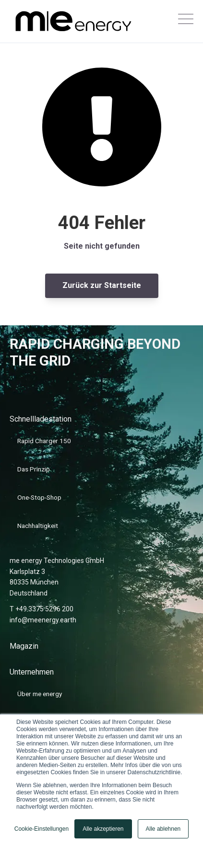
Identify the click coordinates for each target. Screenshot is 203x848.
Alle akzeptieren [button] (103, 828)
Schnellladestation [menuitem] (41, 419)
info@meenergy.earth (43, 620)
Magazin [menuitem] (24, 646)
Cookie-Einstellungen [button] (41, 828)
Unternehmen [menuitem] (32, 671)
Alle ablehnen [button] (163, 828)
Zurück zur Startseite (101, 285)
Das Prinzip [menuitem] (33, 469)
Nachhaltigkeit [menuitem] (37, 525)
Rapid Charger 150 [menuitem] (44, 441)
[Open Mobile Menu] (185, 21)
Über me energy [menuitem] (39, 694)
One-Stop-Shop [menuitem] (39, 497)
